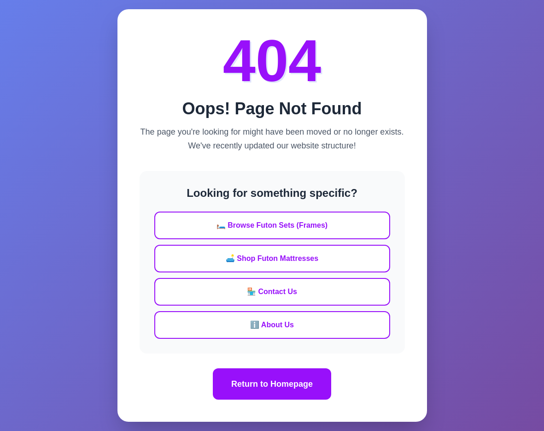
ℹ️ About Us (272, 325)
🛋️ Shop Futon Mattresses (272, 258)
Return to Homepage (272, 384)
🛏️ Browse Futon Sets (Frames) (272, 225)
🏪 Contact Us (272, 291)
